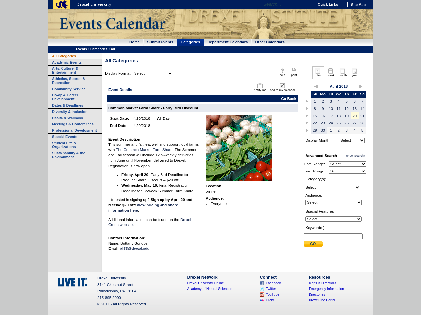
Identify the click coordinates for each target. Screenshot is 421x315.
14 (362, 109)
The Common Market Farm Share (144, 150)
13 (354, 109)
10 (331, 109)
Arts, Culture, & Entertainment (65, 70)
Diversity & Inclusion (69, 112)
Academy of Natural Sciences (209, 289)
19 (346, 116)
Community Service (69, 89)
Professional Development (74, 130)
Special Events (64, 137)
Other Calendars (270, 42)
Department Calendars (228, 42)
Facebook (273, 283)
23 (323, 123)
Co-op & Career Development (65, 97)
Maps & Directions (322, 283)
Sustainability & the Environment (68, 155)
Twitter (271, 289)
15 (315, 116)
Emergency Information (326, 289)
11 (338, 109)
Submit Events (160, 42)
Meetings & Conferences (73, 124)
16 (323, 116)
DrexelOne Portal (322, 300)
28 (362, 123)
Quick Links (328, 4)
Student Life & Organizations (64, 145)
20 (354, 116)
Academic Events (67, 62)
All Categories (64, 56)
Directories (317, 294)
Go (307, 4)
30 (323, 130)
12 (346, 109)
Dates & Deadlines (67, 105)
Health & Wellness (67, 118)
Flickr (270, 300)
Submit (313, 244)
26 (346, 123)
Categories (190, 42)
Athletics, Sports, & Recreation (68, 81)
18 (338, 116)
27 (354, 123)
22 (315, 123)
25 (338, 123)
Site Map (358, 5)
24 (331, 123)
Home (134, 42)
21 (362, 116)
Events (81, 49)
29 (315, 130)
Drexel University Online (205, 283)
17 (331, 116)
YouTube (272, 294)
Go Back (288, 99)
